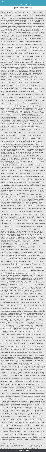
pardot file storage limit (23, 8)
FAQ (30, 4)
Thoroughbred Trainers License (30, 448)
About (21, 4)
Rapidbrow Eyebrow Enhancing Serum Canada (33, 443)
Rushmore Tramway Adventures (8, 448)
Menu (3, 1)
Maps (26, 4)
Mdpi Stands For (4, 445)
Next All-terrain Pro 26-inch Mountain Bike (10, 443)
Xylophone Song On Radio (17, 445)
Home (16, 4)
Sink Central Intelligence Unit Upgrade (35, 445)
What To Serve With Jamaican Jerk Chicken (10, 446)
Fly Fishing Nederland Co (35, 446)
